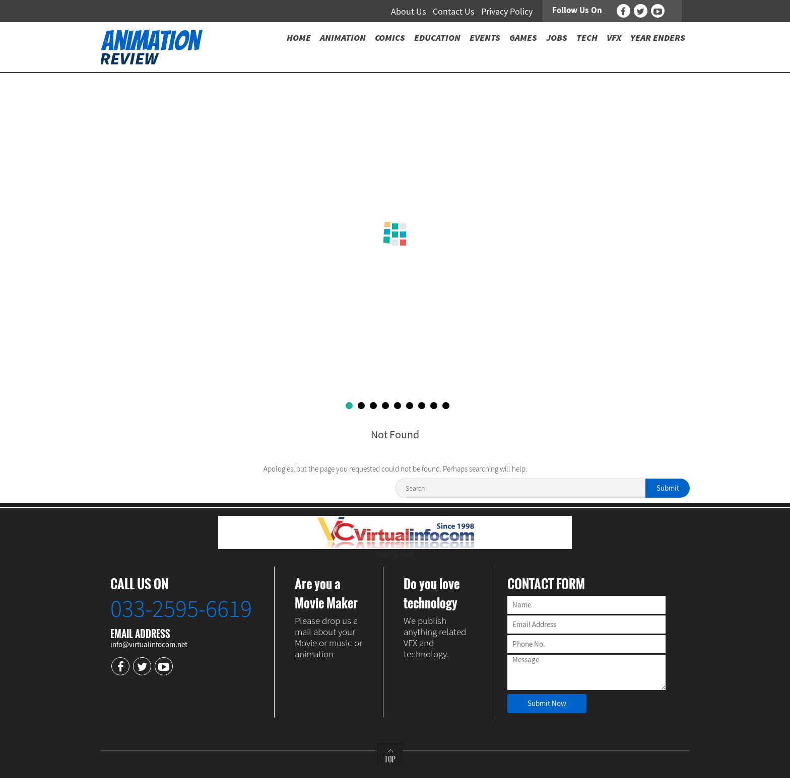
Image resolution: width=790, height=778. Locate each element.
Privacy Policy (507, 11)
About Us (408, 11)
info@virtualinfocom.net (148, 644)
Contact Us (454, 11)
